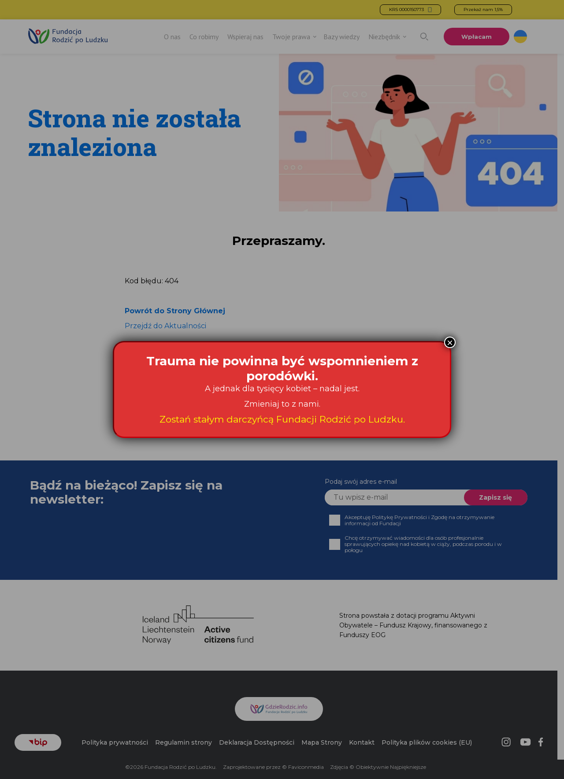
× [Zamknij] (450, 342)
